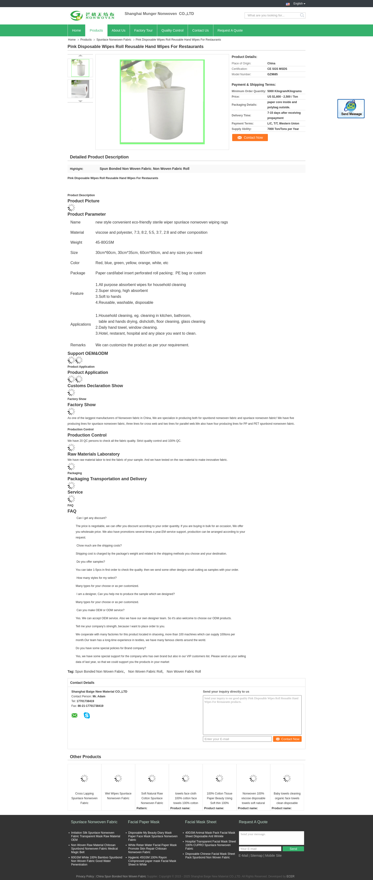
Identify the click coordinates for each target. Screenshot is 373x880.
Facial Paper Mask (144, 822)
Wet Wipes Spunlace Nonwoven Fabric (118, 796)
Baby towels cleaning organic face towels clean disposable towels (287, 798)
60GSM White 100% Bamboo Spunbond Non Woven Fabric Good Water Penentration (96, 861)
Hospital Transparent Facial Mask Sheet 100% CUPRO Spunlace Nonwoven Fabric (210, 845)
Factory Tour (143, 30)
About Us (119, 30)
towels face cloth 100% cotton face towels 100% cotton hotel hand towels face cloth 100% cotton (185, 798)
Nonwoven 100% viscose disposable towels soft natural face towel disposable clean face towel (253, 798)
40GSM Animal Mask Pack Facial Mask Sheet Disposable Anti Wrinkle (210, 834)
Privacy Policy (85, 876)
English (299, 3)
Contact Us (200, 30)
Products (96, 30)
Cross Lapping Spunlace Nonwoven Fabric (84, 798)
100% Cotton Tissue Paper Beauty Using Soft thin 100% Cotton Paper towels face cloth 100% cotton (219, 798)
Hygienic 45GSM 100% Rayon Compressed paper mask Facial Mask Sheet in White (152, 861)
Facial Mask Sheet (200, 822)
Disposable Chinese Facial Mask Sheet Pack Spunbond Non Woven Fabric (210, 855)
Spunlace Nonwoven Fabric (113, 39)
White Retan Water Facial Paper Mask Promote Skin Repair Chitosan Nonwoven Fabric (152, 848)
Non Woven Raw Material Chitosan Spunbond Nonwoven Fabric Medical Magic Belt (94, 848)
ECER (290, 876)
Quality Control (173, 30)
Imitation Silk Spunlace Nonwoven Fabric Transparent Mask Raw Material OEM (95, 836)
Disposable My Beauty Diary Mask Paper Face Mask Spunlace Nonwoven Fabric (152, 836)
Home (76, 30)
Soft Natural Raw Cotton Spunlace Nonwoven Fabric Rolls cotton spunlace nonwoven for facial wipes (152, 798)
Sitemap (256, 855)
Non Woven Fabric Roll (145, 671)
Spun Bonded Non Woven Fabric (99, 671)
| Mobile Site (272, 855)
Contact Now (253, 137)
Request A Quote (230, 30)
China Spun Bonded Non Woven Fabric (121, 876)
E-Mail (243, 855)
